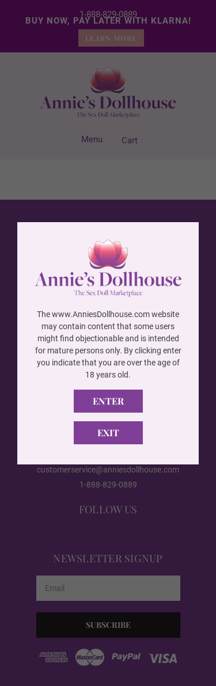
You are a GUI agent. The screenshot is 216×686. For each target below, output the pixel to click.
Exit (108, 432)
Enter (108, 401)
